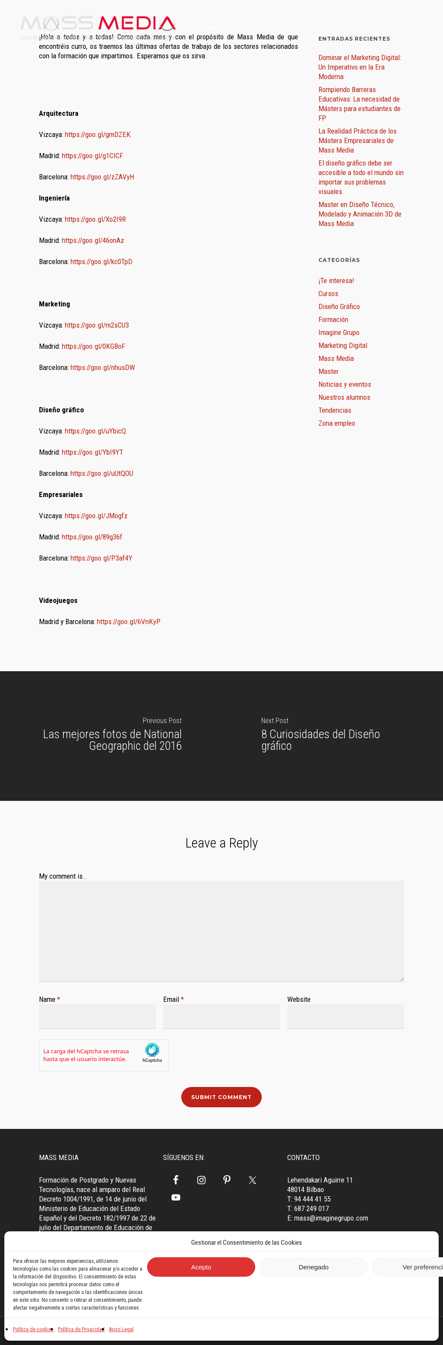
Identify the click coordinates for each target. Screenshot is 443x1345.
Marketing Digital (342, 345)
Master (328, 371)
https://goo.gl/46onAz (93, 240)
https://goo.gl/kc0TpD (101, 261)
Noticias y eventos (344, 384)
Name (49, 999)
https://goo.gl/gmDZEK (98, 134)
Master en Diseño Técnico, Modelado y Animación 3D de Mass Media (359, 214)
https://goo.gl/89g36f (92, 536)
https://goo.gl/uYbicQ (95, 431)
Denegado (313, 1267)
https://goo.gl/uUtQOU (102, 473)
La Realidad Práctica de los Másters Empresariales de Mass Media (357, 140)
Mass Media (336, 358)
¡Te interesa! (336, 280)
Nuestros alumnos (344, 397)
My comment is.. (63, 876)
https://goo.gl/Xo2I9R (95, 219)
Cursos (328, 293)
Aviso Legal (121, 1329)
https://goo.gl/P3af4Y (101, 558)
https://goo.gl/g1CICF (92, 155)
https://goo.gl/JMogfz (96, 515)
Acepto (201, 1267)
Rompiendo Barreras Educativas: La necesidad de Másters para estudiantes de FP (359, 103)
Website (299, 999)
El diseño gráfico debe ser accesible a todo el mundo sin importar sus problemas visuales (361, 177)
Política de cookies (33, 1329)
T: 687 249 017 (308, 1208)
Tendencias (334, 410)
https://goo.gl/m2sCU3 (97, 325)
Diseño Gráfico (339, 306)
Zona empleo (336, 423)
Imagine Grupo (339, 332)
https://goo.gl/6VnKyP (129, 621)
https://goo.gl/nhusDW (103, 367)
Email (173, 999)
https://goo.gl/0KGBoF (93, 346)
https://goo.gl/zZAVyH (102, 176)
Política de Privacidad (81, 1329)
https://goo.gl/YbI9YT (92, 452)
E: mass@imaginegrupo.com (327, 1218)
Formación (333, 319)
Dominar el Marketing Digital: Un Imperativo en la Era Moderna (359, 67)
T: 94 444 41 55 (309, 1199)
